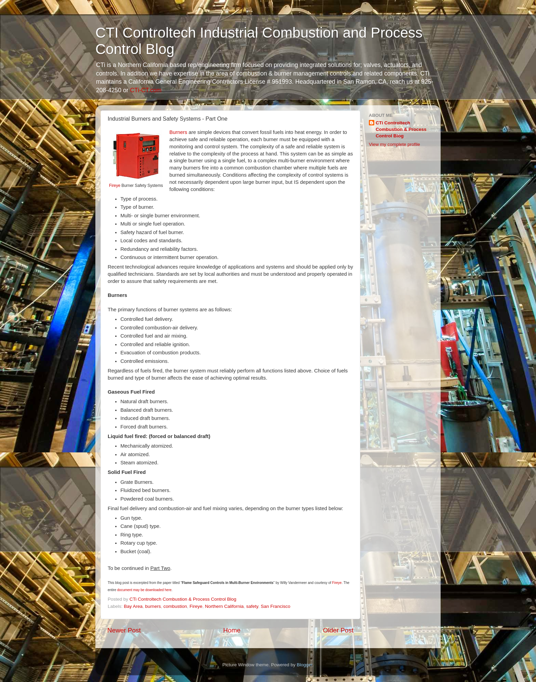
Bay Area (133, 606)
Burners (178, 132)
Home (231, 630)
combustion (175, 606)
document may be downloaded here (144, 590)
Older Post (338, 630)
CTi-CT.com (145, 90)
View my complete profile (394, 144)
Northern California (224, 606)
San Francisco (275, 606)
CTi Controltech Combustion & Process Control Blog (401, 129)
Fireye (114, 185)
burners (153, 606)
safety (252, 606)
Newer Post (124, 630)
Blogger (304, 664)
